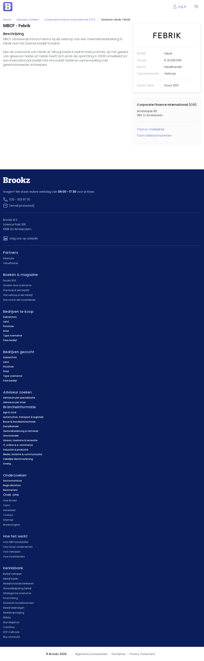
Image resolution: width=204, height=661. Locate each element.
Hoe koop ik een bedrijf (16, 290)
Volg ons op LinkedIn (23, 238)
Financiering (10, 598)
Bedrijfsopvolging (13, 612)
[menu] (196, 6)
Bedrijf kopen (10, 578)
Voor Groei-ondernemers (18, 546)
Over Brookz (10, 500)
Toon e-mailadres (150, 129)
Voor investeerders (14, 556)
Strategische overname (17, 593)
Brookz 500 (9, 280)
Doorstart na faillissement (18, 603)
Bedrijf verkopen (12, 573)
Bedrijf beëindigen (14, 607)
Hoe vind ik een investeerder (19, 299)
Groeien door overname (17, 285)
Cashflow (9, 627)
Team (6, 505)
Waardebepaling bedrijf (17, 588)
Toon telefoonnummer (154, 135)
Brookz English (11, 524)
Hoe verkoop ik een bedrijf (18, 295)
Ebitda (7, 617)
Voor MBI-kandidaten (16, 542)
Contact (8, 515)
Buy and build (11, 636)
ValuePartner (10, 263)
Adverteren (9, 510)
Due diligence (11, 622)
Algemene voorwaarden (91, 654)
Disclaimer (119, 654)
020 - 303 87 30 (19, 199)
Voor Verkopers (12, 551)
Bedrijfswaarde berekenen (18, 583)
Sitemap (8, 520)
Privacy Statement (142, 654)
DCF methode (11, 632)
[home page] (7, 6)
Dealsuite (8, 258)
